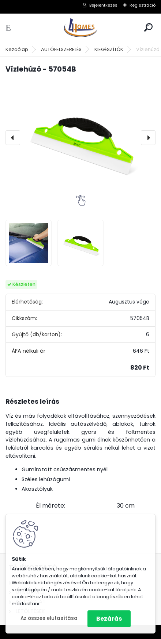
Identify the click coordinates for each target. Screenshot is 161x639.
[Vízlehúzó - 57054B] (80, 137)
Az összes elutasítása (49, 618)
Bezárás (109, 618)
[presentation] (12, 137)
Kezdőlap (16, 49)
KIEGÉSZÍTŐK (108, 49)
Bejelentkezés (103, 5)
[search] (148, 27)
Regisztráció (143, 5)
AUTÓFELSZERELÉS (61, 49)
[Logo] (80, 27)
